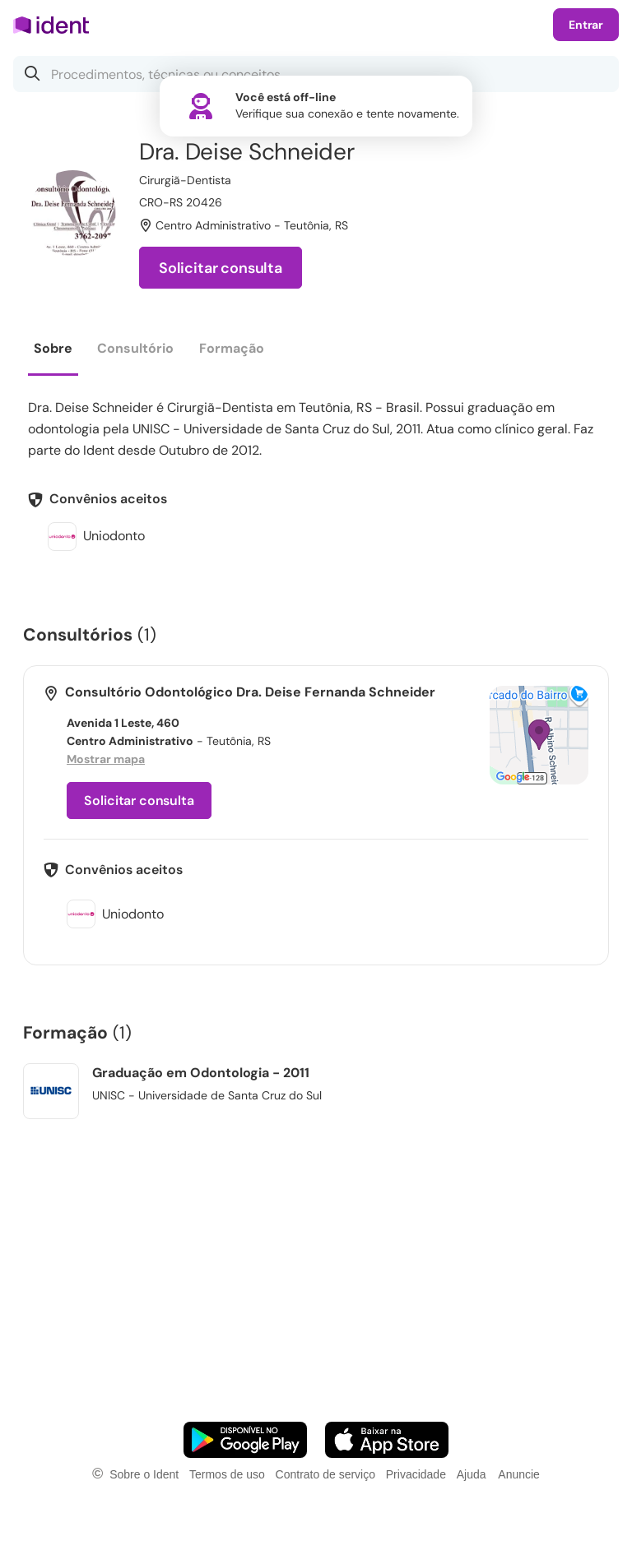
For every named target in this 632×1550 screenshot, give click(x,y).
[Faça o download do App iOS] (387, 1440)
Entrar (586, 24)
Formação (231, 348)
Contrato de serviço (325, 1474)
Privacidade (416, 1474)
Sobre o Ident (144, 1474)
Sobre (53, 348)
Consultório (135, 348)
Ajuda (471, 1474)
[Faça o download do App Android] (245, 1440)
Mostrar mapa (106, 759)
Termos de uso (227, 1474)
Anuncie (519, 1474)
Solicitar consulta (220, 268)
